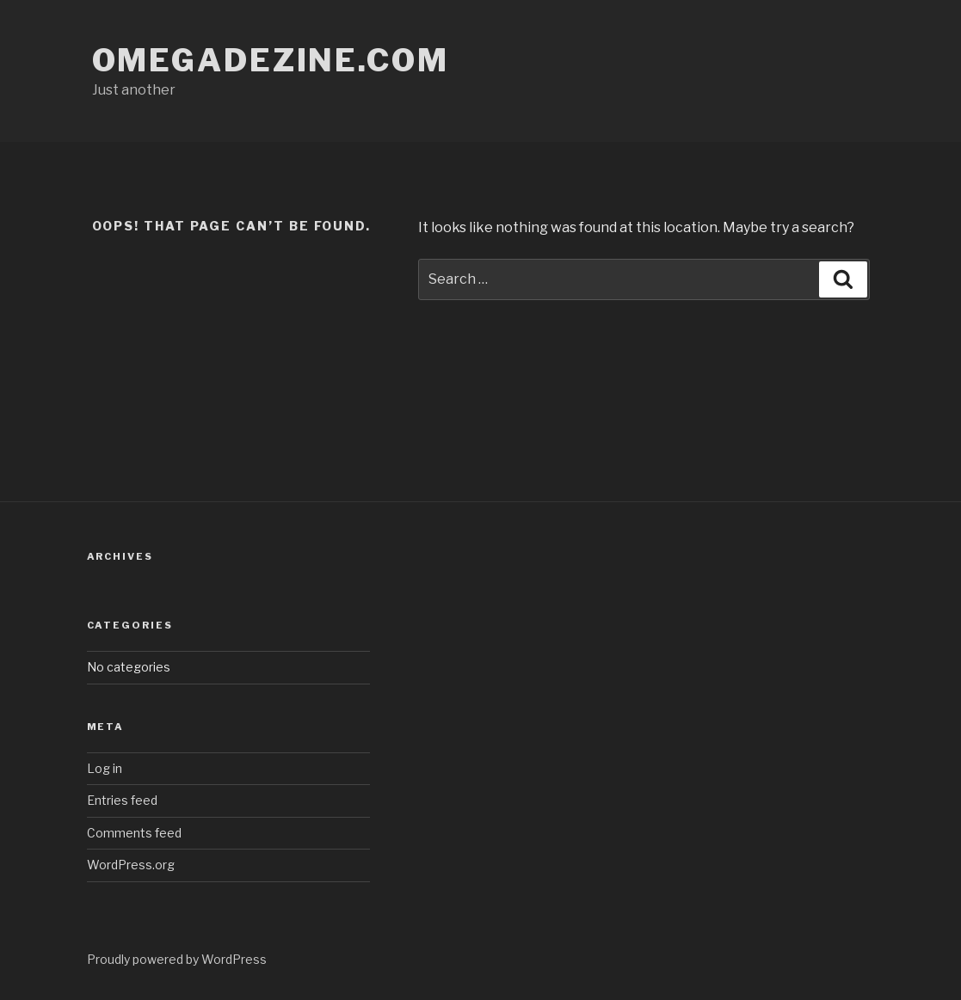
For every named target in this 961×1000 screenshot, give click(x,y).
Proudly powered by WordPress (177, 959)
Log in (104, 768)
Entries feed (122, 800)
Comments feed (134, 832)
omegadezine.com (270, 60)
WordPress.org (131, 864)
